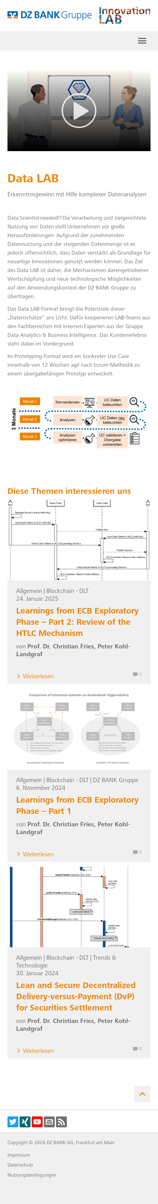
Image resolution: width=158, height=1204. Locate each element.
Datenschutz (20, 1165)
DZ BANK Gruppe (115, 781)
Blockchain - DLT (67, 592)
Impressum (18, 1155)
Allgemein (29, 592)
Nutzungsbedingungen (31, 1175)
